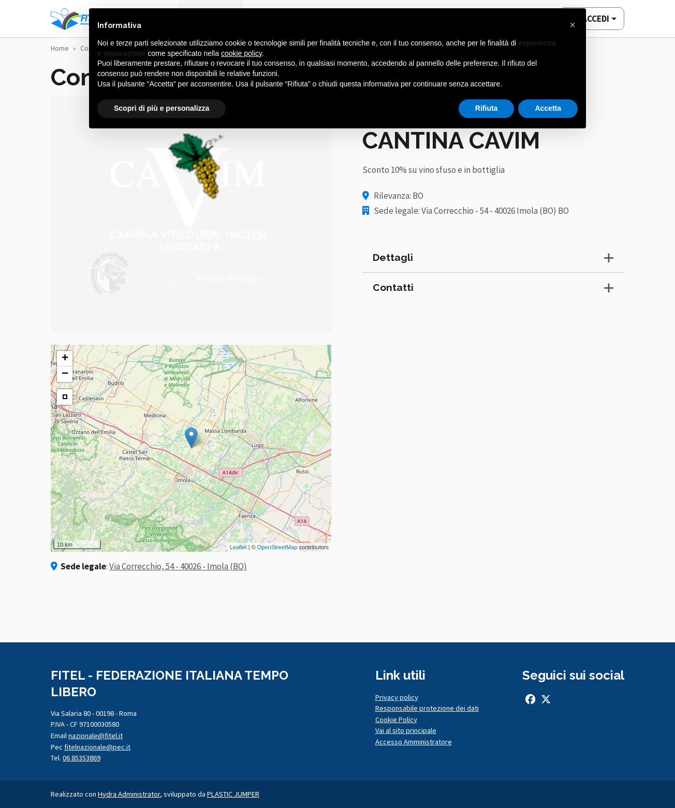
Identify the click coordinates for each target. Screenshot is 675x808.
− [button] (65, 374)
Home (60, 48)
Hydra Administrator (129, 794)
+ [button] (65, 358)
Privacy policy (396, 697)
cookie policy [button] (241, 53)
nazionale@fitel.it (95, 735)
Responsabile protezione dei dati (427, 708)
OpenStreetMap (277, 547)
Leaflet (238, 547)
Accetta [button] (548, 108)
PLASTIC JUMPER (233, 794)
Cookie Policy (396, 719)
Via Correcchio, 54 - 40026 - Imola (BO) (178, 566)
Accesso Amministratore (413, 741)
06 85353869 (81, 757)
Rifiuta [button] (486, 108)
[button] (572, 25)
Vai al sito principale (405, 730)
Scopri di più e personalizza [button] (161, 108)
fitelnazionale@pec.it (97, 747)
